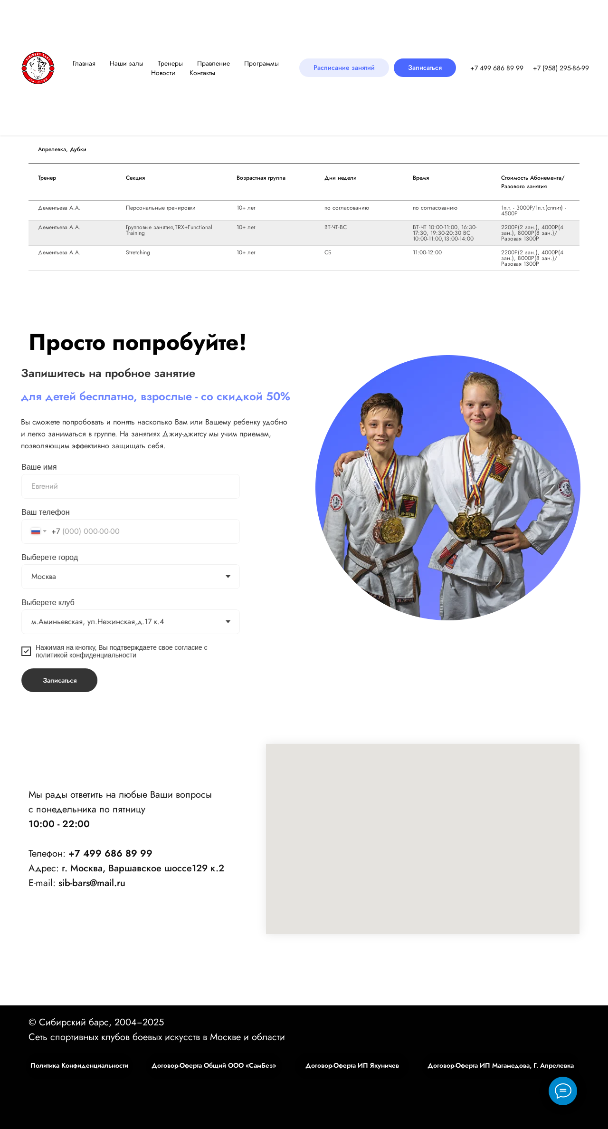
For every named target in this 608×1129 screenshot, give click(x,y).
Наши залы (126, 63)
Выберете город (34, 557)
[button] (425, 67)
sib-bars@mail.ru (91, 883)
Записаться (43, 680)
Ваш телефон (30, 512)
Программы (261, 63)
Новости (163, 72)
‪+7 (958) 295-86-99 (561, 68)
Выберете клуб (32, 602)
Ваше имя (23, 467)
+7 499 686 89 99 (496, 68)
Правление (213, 63)
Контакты (202, 72)
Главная (84, 63)
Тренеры (170, 63)
